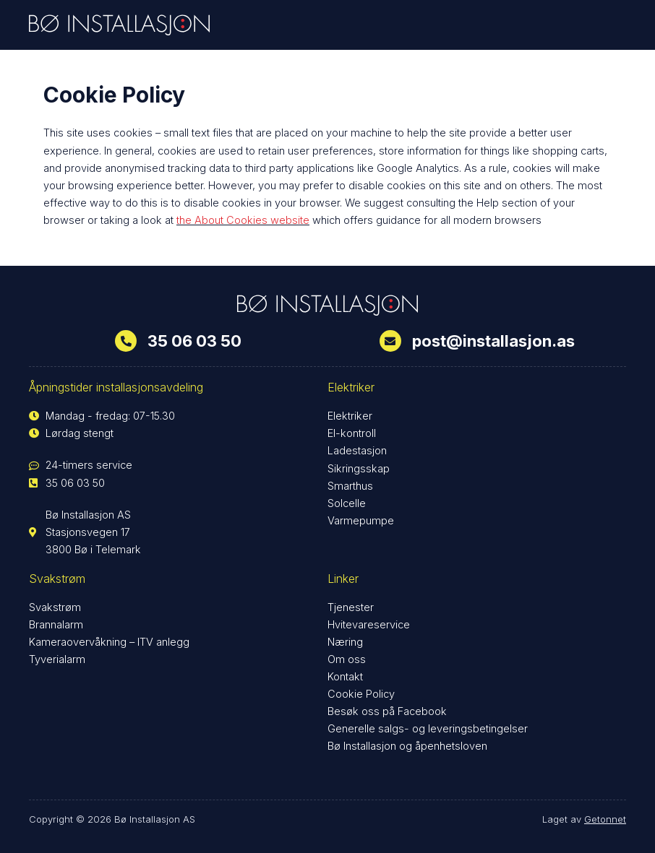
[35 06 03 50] (126, 341)
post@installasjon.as (493, 341)
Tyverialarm (57, 659)
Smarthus (350, 486)
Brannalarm (56, 624)
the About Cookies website (242, 220)
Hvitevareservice (369, 624)
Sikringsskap (359, 468)
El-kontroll (352, 433)
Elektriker (350, 416)
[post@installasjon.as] (390, 341)
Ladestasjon (357, 450)
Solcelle (347, 503)
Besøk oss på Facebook (387, 711)
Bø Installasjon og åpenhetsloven (407, 746)
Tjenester (351, 607)
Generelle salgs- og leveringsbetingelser (428, 728)
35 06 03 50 (194, 341)
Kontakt (345, 676)
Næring (345, 642)
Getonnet (605, 819)
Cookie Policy (361, 694)
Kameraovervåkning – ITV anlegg (109, 642)
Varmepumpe (361, 520)
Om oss (347, 659)
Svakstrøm (55, 607)
